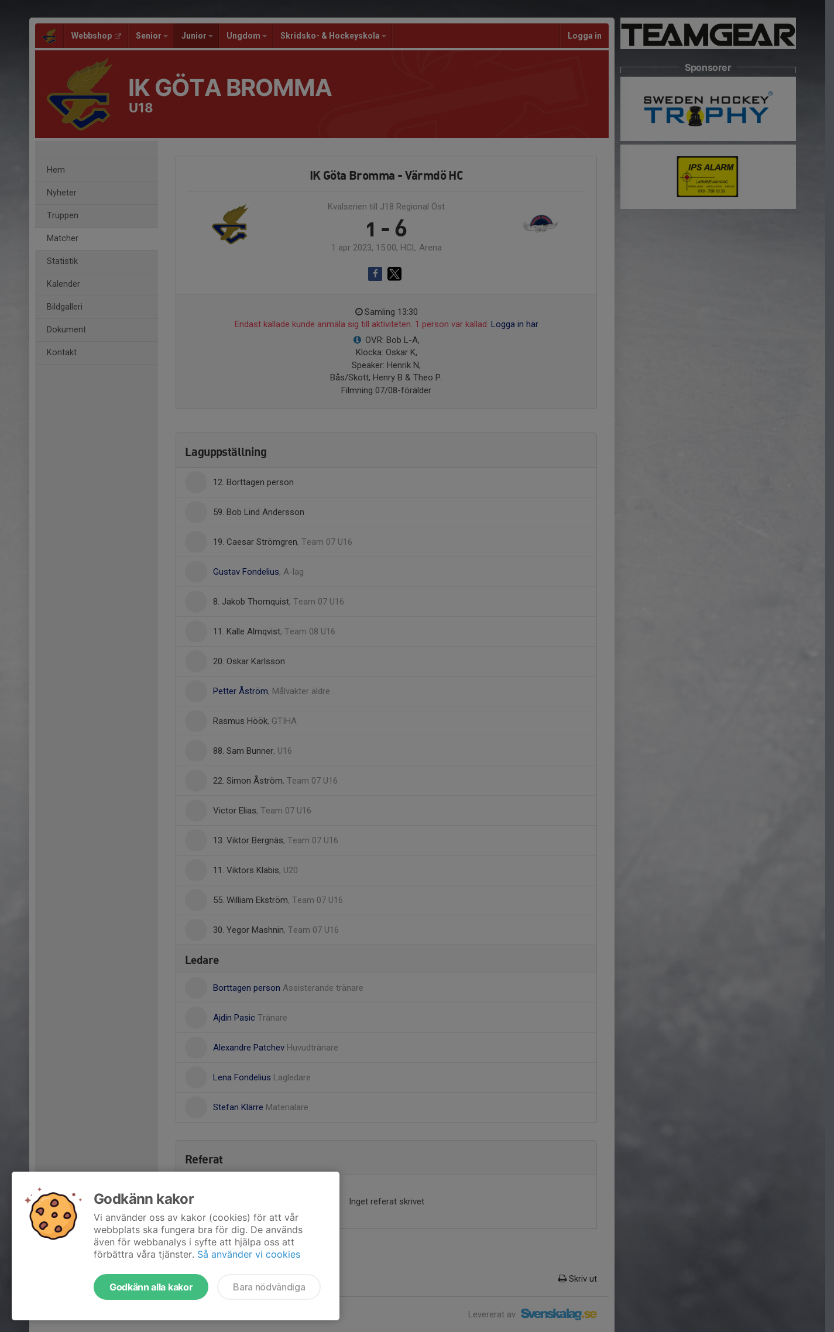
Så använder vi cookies (248, 1254)
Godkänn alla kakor (151, 1287)
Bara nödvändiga (269, 1287)
